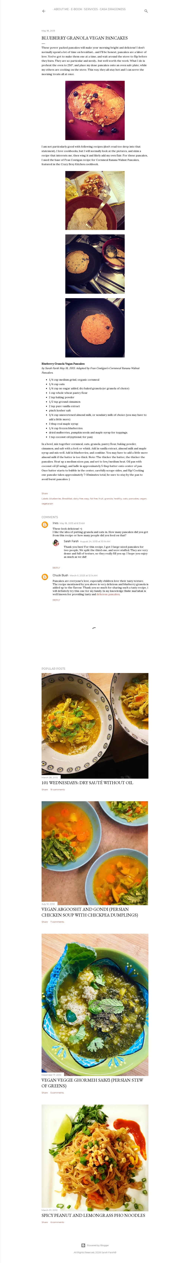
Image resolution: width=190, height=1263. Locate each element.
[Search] (146, 10)
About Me (60, 9)
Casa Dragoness (111, 9)
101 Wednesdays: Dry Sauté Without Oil (87, 782)
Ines (55, 523)
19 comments (57, 789)
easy (86, 498)
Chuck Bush (60, 575)
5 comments (57, 1092)
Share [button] (45, 493)
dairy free (78, 498)
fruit (101, 498)
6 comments (57, 1222)
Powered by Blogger (95, 1245)
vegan (143, 498)
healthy (118, 498)
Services (89, 9)
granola (108, 498)
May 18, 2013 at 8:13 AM (72, 523)
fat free (94, 498)
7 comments (57, 921)
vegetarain (47, 503)
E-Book (75, 9)
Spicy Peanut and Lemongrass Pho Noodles (93, 1215)
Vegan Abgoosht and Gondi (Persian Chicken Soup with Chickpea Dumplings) (90, 912)
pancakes (134, 498)
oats (125, 498)
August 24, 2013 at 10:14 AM (95, 541)
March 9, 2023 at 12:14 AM (83, 575)
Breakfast (67, 498)
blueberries (55, 498)
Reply (56, 567)
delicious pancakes (108, 594)
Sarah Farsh (71, 541)
